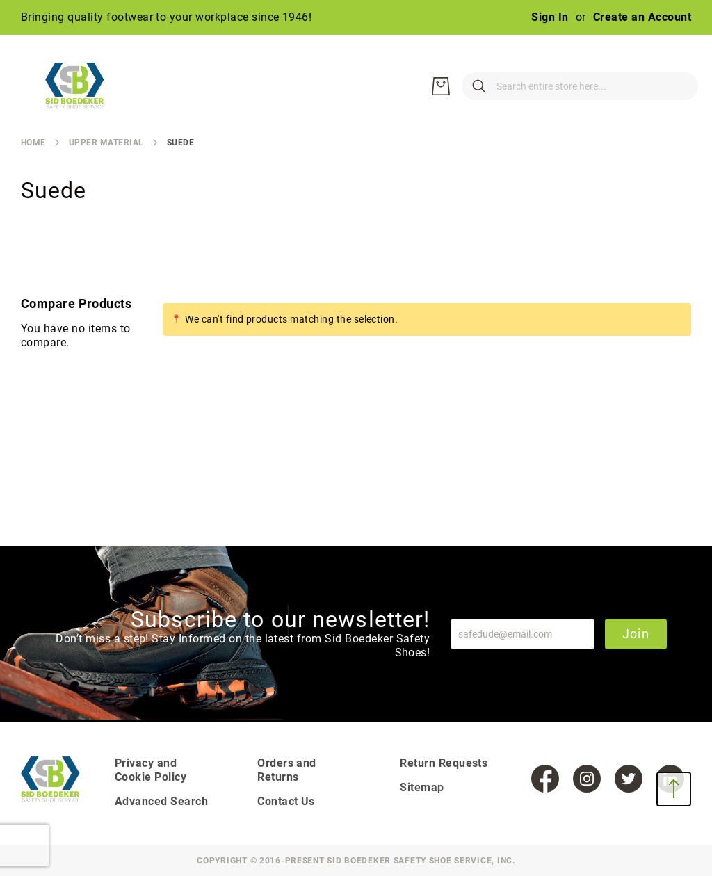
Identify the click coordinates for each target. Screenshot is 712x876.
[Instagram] (587, 779)
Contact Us (286, 801)
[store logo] (83, 86)
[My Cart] (677, 86)
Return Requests (443, 763)
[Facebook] (545, 779)
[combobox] (510, 86)
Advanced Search (161, 801)
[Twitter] (628, 779)
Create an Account (642, 17)
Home (33, 142)
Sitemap (422, 787)
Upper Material (106, 142)
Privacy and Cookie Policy (150, 770)
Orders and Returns (286, 770)
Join (635, 633)
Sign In (549, 17)
